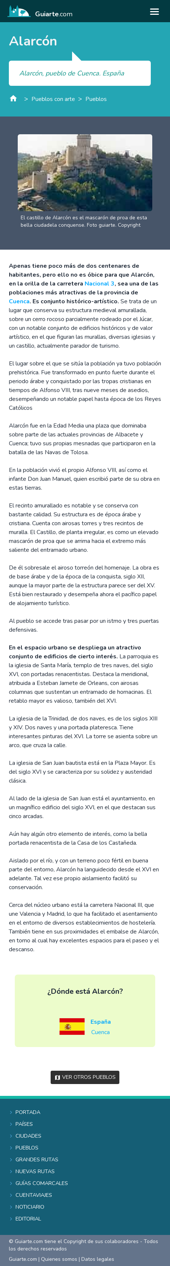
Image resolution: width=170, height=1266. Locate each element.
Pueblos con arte (53, 99)
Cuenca (19, 301)
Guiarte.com (23, 1259)
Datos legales (97, 1259)
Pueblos (96, 99)
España (101, 1022)
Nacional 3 (100, 284)
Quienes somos (59, 1259)
